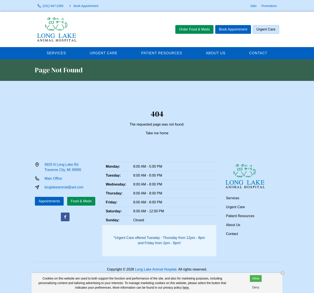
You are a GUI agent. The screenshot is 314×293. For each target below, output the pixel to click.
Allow (255, 278)
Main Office (53, 178)
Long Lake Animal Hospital (155, 269)
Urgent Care (265, 29)
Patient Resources (161, 53)
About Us (215, 53)
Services (56, 53)
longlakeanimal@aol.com (64, 187)
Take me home (157, 133)
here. (186, 287)
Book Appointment (233, 29)
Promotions (269, 6)
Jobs (253, 6)
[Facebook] (65, 217)
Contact (258, 53)
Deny (255, 287)
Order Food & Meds (194, 29)
